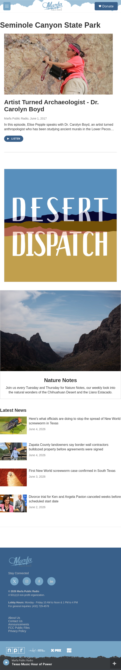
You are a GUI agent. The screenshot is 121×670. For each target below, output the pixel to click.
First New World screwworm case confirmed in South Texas (72, 470)
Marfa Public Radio (16, 118)
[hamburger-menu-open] (6, 6)
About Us (14, 617)
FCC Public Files (19, 627)
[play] (6, 662)
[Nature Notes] (60, 330)
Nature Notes (60, 380)
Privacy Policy (17, 631)
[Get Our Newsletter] (60, 225)
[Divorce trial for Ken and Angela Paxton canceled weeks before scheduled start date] (13, 503)
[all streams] (115, 663)
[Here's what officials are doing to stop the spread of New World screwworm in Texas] (13, 425)
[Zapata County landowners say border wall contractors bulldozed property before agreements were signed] (13, 451)
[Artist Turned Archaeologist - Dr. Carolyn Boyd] (58, 64)
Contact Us (15, 621)
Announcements (18, 624)
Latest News (13, 410)
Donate (108, 6)
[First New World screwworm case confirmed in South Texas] (13, 477)
